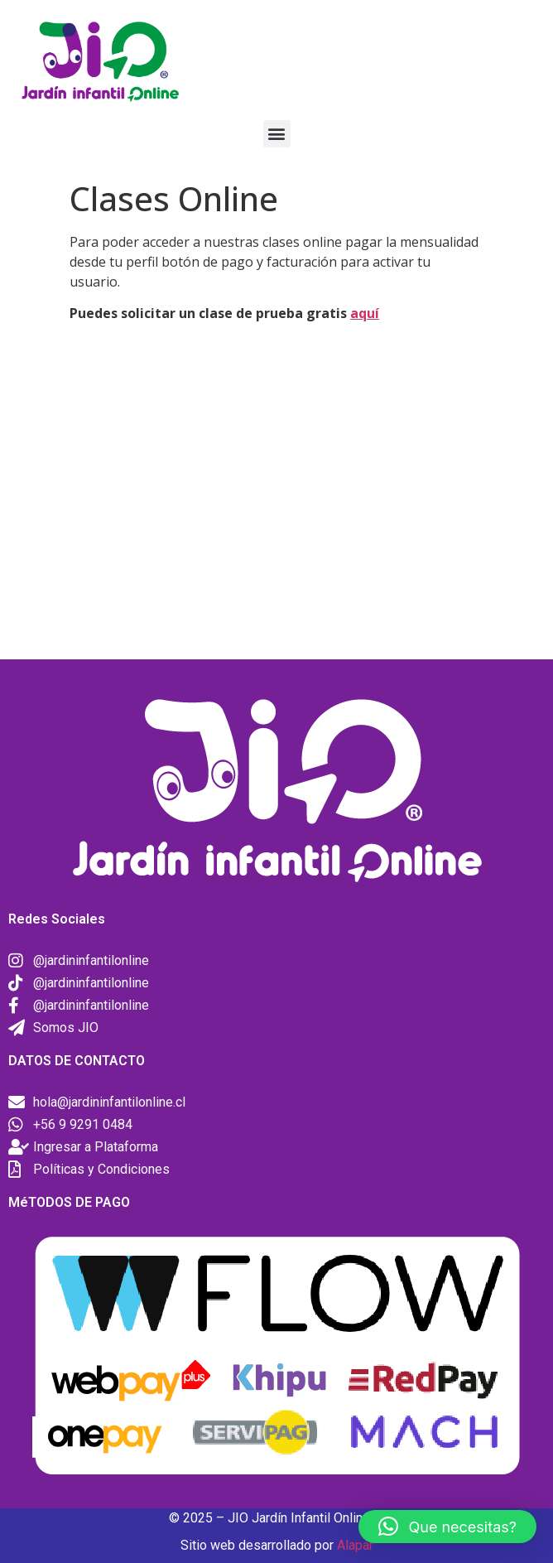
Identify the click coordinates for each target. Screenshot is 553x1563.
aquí (364, 313)
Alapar (355, 1545)
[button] (277, 133)
